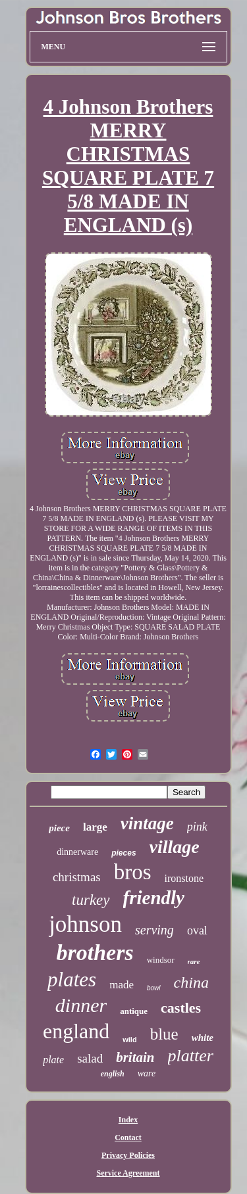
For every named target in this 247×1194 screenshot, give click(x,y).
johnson (85, 924)
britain (135, 1057)
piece (59, 828)
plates (71, 979)
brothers (95, 952)
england (76, 1031)
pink (197, 826)
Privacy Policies (128, 1155)
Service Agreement (127, 1173)
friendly (153, 897)
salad (90, 1058)
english (112, 1073)
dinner (81, 1005)
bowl (154, 988)
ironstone (184, 878)
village (175, 847)
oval (197, 930)
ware (146, 1073)
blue (164, 1034)
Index (128, 1119)
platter (190, 1055)
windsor (161, 960)
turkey (90, 900)
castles (181, 1007)
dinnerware (77, 852)
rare (194, 961)
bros (132, 872)
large (95, 827)
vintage (147, 823)
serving (154, 930)
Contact (128, 1137)
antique (134, 1011)
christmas (77, 877)
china (191, 982)
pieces (123, 853)
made (121, 984)
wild (129, 1040)
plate (53, 1059)
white (202, 1037)
